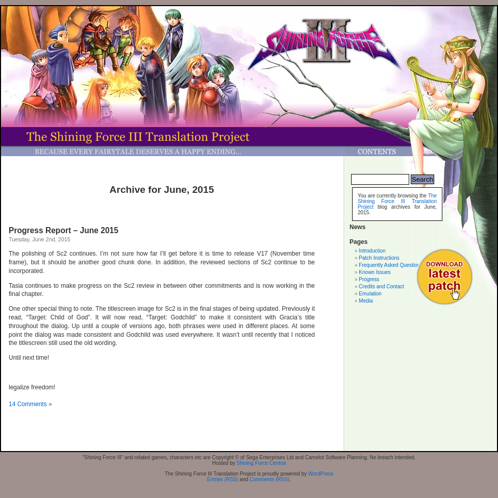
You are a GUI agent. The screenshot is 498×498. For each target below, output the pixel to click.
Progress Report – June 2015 (63, 230)
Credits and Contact (381, 286)
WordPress (320, 474)
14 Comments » (30, 404)
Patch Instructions (379, 258)
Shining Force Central (261, 463)
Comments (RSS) (269, 479)
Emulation (370, 293)
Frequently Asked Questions (390, 265)
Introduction (372, 251)
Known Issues (374, 272)
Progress (369, 279)
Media (365, 301)
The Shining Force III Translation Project (397, 201)
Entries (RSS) (222, 479)
